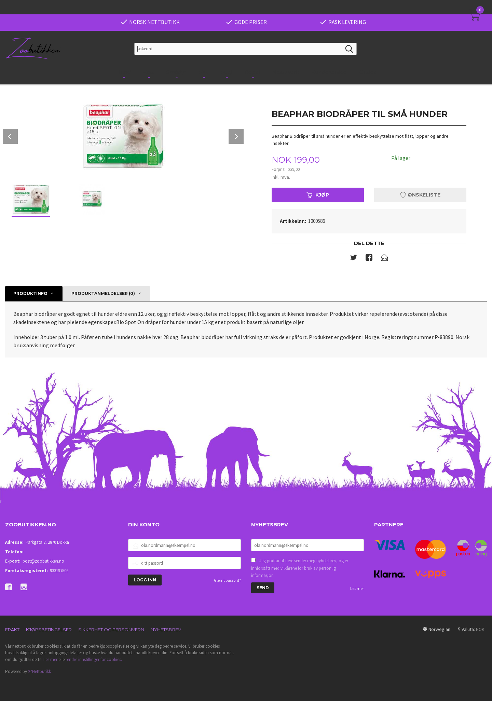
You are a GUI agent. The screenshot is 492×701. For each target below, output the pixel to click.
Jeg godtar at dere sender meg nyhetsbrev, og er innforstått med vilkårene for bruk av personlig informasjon (299, 568)
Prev (10, 136)
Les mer (357, 588)
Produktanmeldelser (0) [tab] (103, 293)
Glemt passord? (227, 580)
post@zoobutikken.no (43, 561)
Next (236, 136)
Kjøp (317, 195)
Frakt (12, 629)
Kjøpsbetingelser (49, 629)
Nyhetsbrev (166, 629)
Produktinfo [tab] (30, 293)
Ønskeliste (420, 195)
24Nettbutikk (39, 671)
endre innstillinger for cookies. (94, 659)
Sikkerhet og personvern (111, 629)
